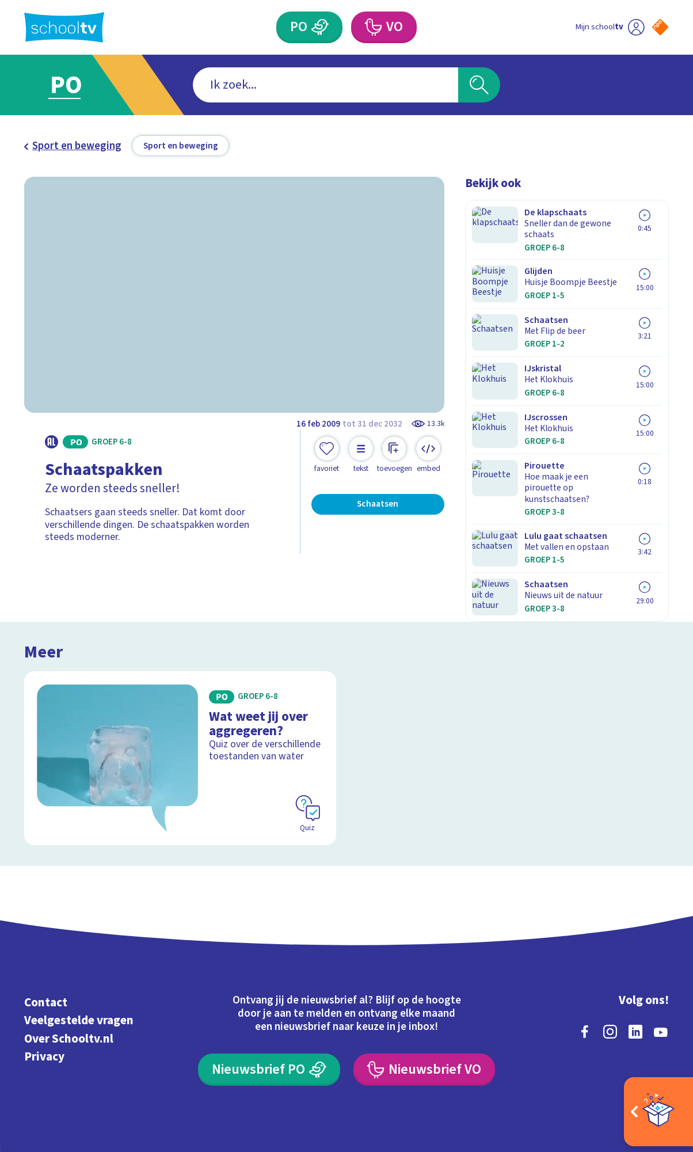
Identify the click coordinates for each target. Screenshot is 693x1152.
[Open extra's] (658, 1111)
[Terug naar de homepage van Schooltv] (64, 27)
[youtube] (660, 951)
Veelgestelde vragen (79, 940)
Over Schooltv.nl (68, 958)
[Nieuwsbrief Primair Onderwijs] (269, 990)
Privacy (44, 976)
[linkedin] (635, 951)
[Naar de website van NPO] (660, 27)
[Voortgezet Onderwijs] (373, 27)
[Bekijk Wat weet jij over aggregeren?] (180, 679)
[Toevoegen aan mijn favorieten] (327, 454)
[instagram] (610, 951)
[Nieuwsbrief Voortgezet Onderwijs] (424, 990)
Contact (45, 923)
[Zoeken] (479, 84)
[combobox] (326, 84)
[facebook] (584, 951)
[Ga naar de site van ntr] (649, 1051)
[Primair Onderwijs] (320, 27)
